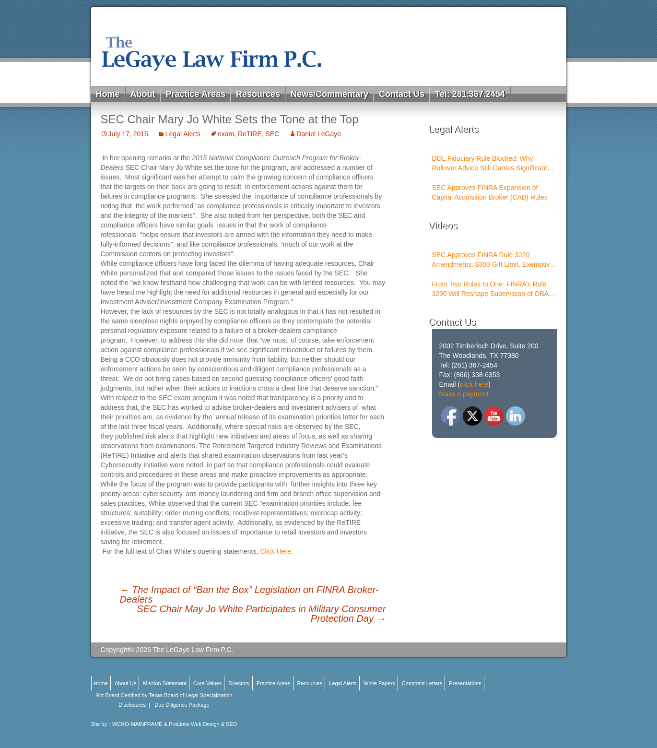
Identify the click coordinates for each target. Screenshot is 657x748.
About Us (125, 683)
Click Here (275, 551)
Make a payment (464, 394)
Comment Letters (422, 683)
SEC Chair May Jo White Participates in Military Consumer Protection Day (261, 613)
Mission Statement (164, 683)
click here (474, 384)
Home (108, 94)
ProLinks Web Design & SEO (203, 724)
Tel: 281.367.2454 (470, 94)
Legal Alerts (182, 134)
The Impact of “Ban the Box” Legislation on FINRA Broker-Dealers (249, 594)
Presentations (465, 683)
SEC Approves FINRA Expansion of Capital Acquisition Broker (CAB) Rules (490, 192)
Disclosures (132, 705)
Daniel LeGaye (318, 134)
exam (226, 134)
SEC (273, 134)
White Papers (379, 683)
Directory (239, 683)
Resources (258, 94)
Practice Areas (195, 94)
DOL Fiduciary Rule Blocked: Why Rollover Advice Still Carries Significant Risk (489, 163)
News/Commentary (329, 94)
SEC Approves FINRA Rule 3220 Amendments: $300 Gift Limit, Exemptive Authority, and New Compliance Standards (493, 260)
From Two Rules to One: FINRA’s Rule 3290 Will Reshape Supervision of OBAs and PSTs (492, 289)
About (142, 94)
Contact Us (401, 94)
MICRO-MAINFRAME (136, 724)
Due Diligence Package (181, 705)
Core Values (207, 683)
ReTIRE (250, 134)
